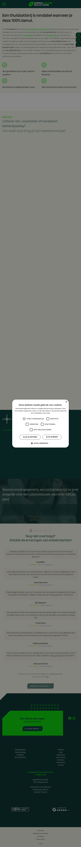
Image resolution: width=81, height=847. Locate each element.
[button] (40, 443)
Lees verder (46, 413)
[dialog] (40, 423)
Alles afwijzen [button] (52, 437)
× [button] (66, 402)
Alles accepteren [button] (30, 437)
